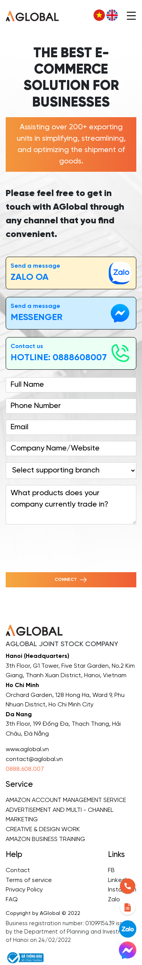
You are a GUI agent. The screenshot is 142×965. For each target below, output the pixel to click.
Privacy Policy (24, 890)
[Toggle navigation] (131, 15)
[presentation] (63, 545)
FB (111, 870)
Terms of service (29, 880)
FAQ (12, 899)
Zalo (114, 899)
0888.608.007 (25, 769)
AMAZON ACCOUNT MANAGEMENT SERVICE (66, 800)
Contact (18, 870)
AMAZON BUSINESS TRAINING (45, 839)
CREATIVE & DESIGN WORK (43, 829)
